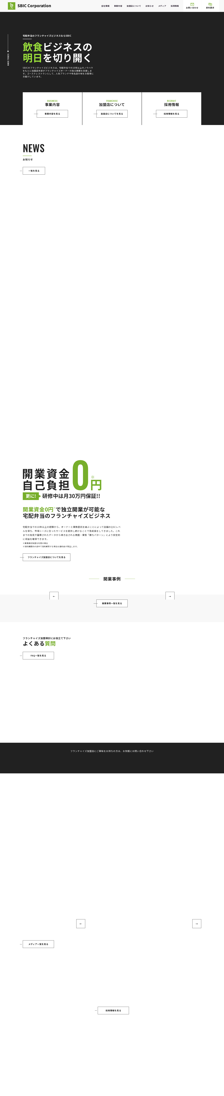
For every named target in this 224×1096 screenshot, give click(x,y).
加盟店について (134, 5)
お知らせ (149, 5)
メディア (162, 5)
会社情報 (105, 5)
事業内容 (118, 5)
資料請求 (210, 6)
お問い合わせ (192, 6)
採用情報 (175, 5)
